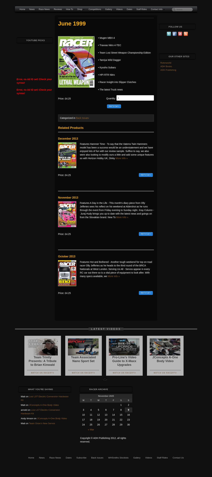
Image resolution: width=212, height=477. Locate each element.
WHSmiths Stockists (118, 457)
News (32, 9)
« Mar (91, 429)
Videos (119, 9)
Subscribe (81, 457)
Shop (80, 9)
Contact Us (178, 457)
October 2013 (66, 256)
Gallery (108, 9)
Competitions (95, 9)
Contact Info (158, 9)
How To (69, 9)
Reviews (58, 9)
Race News (44, 9)
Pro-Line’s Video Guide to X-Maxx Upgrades (124, 361)
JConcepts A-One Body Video (44, 405)
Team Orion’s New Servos (42, 423)
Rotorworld (165, 63)
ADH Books (166, 66)
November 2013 (68, 197)
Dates (129, 9)
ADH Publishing (168, 70)
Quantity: (130, 98)
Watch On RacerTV (42, 373)
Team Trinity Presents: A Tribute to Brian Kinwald (43, 361)
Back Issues (82, 118)
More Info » (122, 158)
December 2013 (68, 138)
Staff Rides (141, 9)
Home (22, 9)
